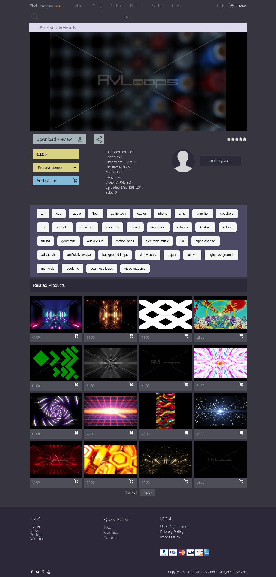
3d (182, 241)
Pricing (97, 5)
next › (148, 492)
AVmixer (158, 5)
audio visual (95, 241)
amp (182, 213)
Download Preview (54, 139)
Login (221, 5)
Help (127, 17)
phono (162, 213)
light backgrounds (221, 255)
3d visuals (48, 255)
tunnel (135, 227)
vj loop (227, 227)
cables (141, 213)
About (79, 5)
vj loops (182, 227)
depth (172, 255)
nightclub (47, 268)
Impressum (170, 537)
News (176, 5)
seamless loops (102, 268)
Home (35, 526)
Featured (136, 5)
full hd (45, 241)
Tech (95, 213)
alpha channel (206, 241)
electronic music (157, 241)
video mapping (135, 268)
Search (34, 16)
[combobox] (138, 27)
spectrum (112, 227)
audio (77, 213)
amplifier (203, 213)
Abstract (205, 227)
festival (192, 255)
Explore (116, 5)
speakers (227, 213)
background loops (115, 255)
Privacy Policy (172, 531)
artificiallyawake (220, 160)
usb (58, 213)
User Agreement (174, 526)
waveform (87, 227)
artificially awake (79, 255)
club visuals (147, 255)
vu (43, 227)
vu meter (62, 227)
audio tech (118, 213)
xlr (43, 213)
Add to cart (47, 180)
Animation (158, 227)
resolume (72, 268)
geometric (68, 241)
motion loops (125, 241)
